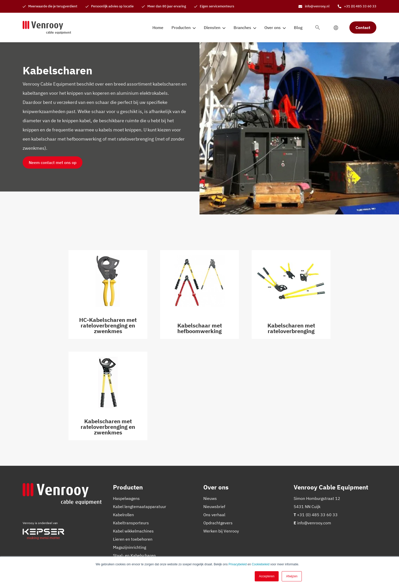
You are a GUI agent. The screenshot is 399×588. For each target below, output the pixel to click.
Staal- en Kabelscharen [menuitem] (134, 555)
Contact (362, 27)
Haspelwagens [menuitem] (126, 498)
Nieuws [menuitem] (210, 498)
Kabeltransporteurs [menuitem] (131, 522)
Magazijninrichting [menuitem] (129, 547)
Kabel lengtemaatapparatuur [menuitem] (139, 506)
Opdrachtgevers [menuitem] (218, 522)
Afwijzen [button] (291, 576)
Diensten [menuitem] (212, 27)
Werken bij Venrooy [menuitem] (221, 531)
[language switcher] (336, 27)
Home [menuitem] (157, 27)
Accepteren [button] (267, 576)
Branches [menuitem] (242, 27)
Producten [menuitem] (181, 27)
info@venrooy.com (314, 522)
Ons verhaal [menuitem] (214, 514)
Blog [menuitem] (298, 27)
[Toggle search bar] (317, 27)
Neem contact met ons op (52, 162)
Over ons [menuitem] (272, 27)
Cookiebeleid (260, 564)
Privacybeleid (238, 564)
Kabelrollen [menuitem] (123, 514)
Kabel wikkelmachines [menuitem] (133, 531)
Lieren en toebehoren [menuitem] (132, 539)
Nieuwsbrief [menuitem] (214, 506)
